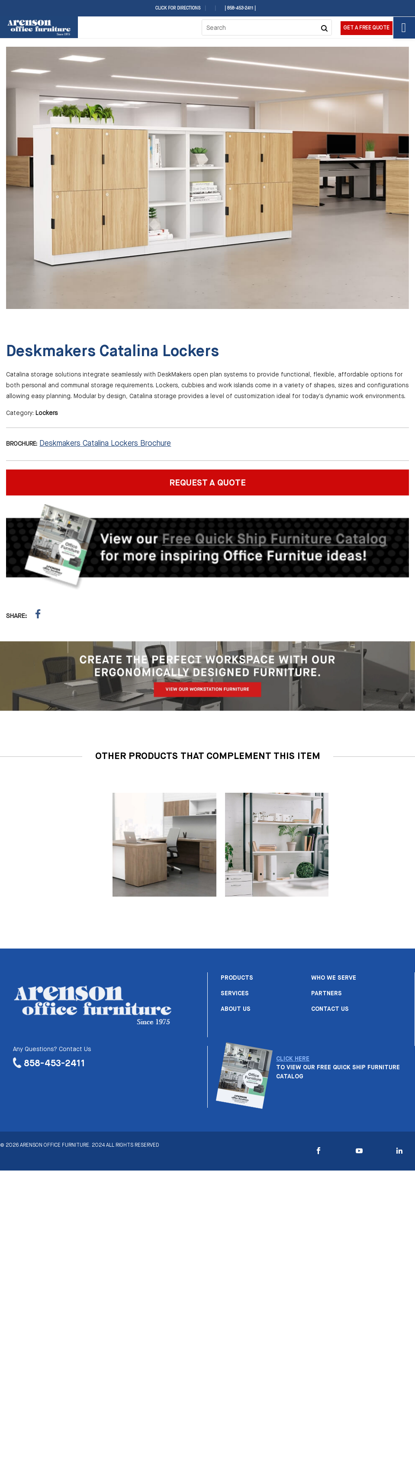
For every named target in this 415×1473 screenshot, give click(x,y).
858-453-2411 (54, 1063)
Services (235, 994)
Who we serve (333, 978)
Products (237, 978)
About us (236, 1009)
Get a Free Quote (366, 28)
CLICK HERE (292, 1059)
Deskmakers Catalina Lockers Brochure (105, 443)
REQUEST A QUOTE (207, 483)
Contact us (330, 1009)
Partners (326, 994)
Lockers (46, 413)
